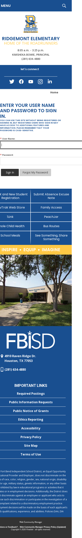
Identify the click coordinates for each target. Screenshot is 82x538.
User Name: (7, 138)
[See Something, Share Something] (51, 237)
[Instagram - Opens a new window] (40, 83)
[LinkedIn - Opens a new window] (49, 82)
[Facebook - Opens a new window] (21, 83)
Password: (6, 155)
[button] (64, 5)
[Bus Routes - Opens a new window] (51, 226)
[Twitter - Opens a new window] (12, 82)
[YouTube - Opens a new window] (30, 82)
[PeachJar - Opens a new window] (51, 216)
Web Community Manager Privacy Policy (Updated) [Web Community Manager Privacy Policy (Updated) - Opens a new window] (43, 527)
